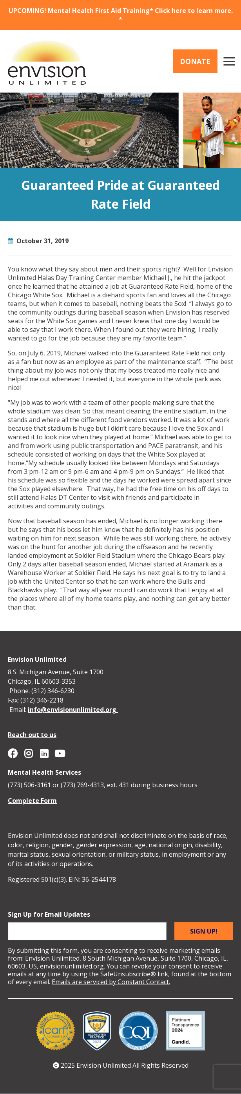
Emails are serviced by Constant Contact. (111, 982)
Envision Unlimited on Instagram (28, 753)
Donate (195, 61)
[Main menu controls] (229, 61)
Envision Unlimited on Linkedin (44, 753)
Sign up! (203, 931)
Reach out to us (32, 734)
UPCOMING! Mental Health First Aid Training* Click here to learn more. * (121, 15)
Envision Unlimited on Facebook (12, 753)
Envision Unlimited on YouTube (59, 753)
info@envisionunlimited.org (73, 709)
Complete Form (32, 800)
